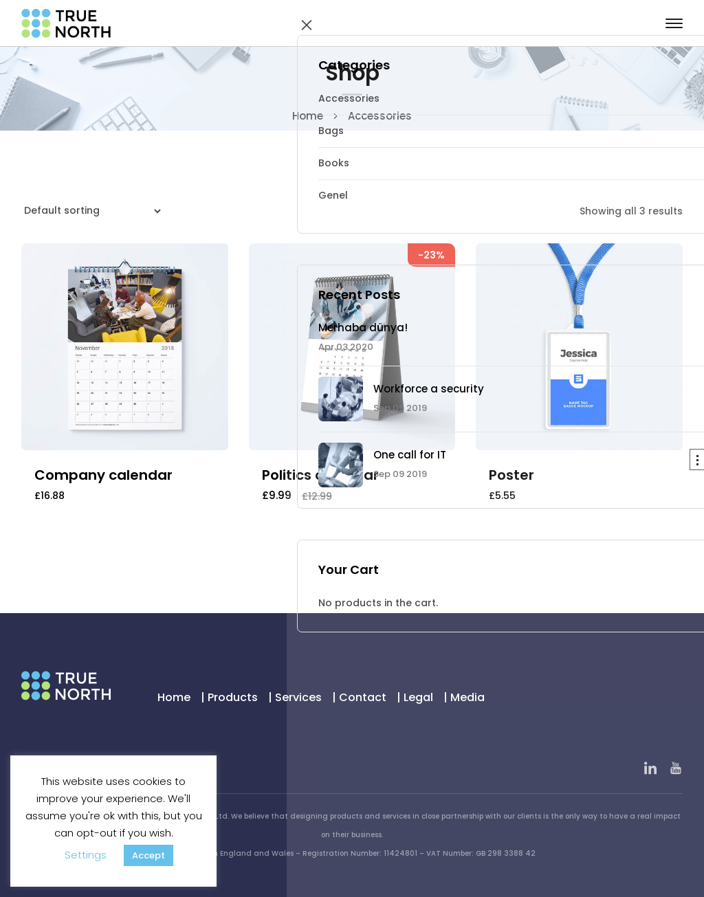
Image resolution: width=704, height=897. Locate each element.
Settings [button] (86, 855)
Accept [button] (148, 855)
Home (307, 116)
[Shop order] (90, 211)
